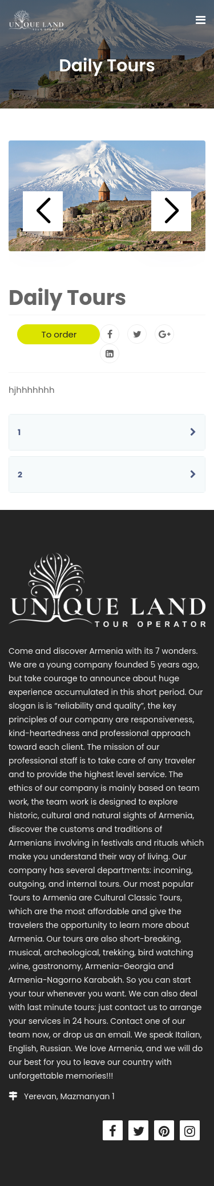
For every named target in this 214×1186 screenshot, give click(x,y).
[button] (43, 211)
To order (59, 334)
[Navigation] (200, 20)
